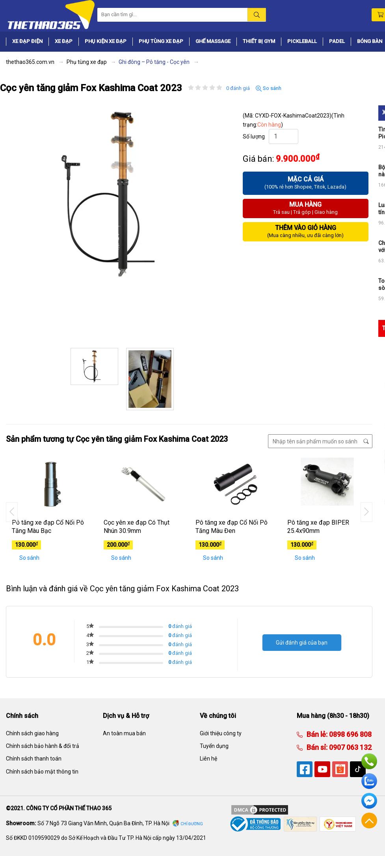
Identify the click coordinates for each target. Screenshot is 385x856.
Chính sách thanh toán (33, 758)
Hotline (369, 761)
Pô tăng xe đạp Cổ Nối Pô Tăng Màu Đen (231, 527)
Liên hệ (208, 758)
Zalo (369, 781)
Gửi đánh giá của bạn (301, 642)
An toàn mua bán (124, 733)
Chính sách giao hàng (32, 733)
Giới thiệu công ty (221, 733)
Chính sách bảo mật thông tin (42, 771)
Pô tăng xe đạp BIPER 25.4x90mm (318, 527)
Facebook (369, 801)
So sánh (268, 88)
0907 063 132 (349, 747)
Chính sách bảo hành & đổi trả (42, 746)
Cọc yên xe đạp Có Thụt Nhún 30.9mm (136, 527)
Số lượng (254, 136)
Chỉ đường (191, 824)
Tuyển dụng (214, 746)
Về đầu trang (369, 820)
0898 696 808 (349, 734)
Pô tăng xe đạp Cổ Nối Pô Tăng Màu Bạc (48, 527)
